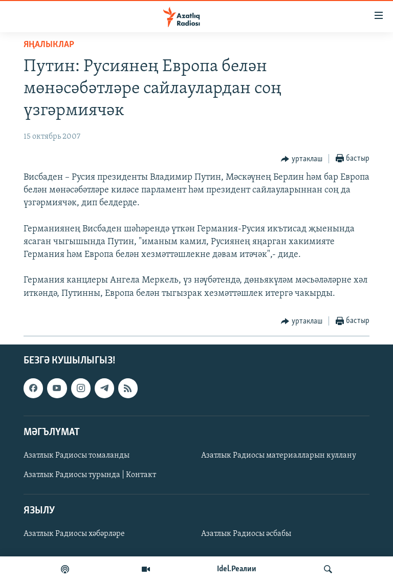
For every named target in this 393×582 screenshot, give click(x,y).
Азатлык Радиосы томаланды (76, 455)
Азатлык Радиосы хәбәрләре (74, 534)
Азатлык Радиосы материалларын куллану (278, 455)
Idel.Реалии (236, 569)
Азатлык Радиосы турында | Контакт (90, 475)
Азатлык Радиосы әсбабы (246, 534)
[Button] (301, 159)
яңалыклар (49, 45)
